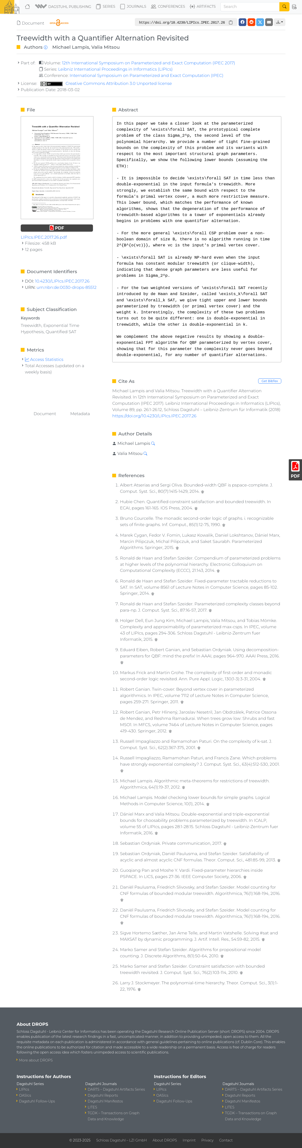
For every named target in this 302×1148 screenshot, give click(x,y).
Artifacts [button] (203, 6)
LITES (92, 1107)
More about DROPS (36, 1060)
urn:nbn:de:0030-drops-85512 (67, 287)
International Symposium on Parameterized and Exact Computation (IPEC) (146, 75)
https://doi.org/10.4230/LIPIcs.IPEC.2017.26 (154, 415)
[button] (63, 6)
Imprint (189, 1140)
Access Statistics (44, 359)
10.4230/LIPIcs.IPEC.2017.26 (62, 281)
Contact (226, 1140)
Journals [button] (133, 6)
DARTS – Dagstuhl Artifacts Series (116, 1089)
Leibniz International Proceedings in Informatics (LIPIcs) (115, 69)
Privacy (207, 1140)
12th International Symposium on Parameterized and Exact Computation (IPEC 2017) (148, 62)
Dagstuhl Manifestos (105, 1101)
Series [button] (105, 6)
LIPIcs (24, 1089)
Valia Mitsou (105, 47)
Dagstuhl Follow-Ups (37, 1101)
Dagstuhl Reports (103, 1095)
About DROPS (164, 1140)
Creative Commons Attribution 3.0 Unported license (106, 83)
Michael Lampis (70, 47)
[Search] (250, 6)
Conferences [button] (168, 6)
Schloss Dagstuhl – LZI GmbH (121, 1140)
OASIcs (25, 1095)
